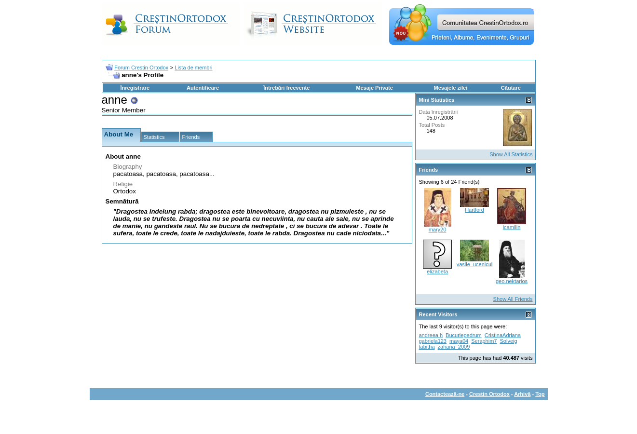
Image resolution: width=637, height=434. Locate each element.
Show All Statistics (510, 154)
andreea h (431, 335)
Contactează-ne (444, 394)
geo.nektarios (512, 281)
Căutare (511, 88)
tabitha (427, 347)
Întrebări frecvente (286, 88)
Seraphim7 (484, 341)
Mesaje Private (374, 88)
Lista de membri (193, 67)
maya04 (458, 341)
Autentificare (203, 88)
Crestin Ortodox (489, 394)
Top (539, 394)
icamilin (512, 227)
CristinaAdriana (503, 335)
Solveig (508, 341)
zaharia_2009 (454, 347)
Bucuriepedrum (464, 335)
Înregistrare (135, 88)
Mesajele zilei (451, 88)
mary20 (438, 229)
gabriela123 (433, 341)
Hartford (474, 210)
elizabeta (437, 271)
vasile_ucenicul (475, 264)
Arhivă (522, 394)
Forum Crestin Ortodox (141, 67)
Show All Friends (513, 299)
